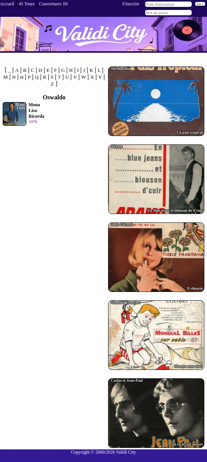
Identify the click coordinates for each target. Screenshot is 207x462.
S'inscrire (130, 3)
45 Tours (27, 3)
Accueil (7, 3)
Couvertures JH (53, 3)
